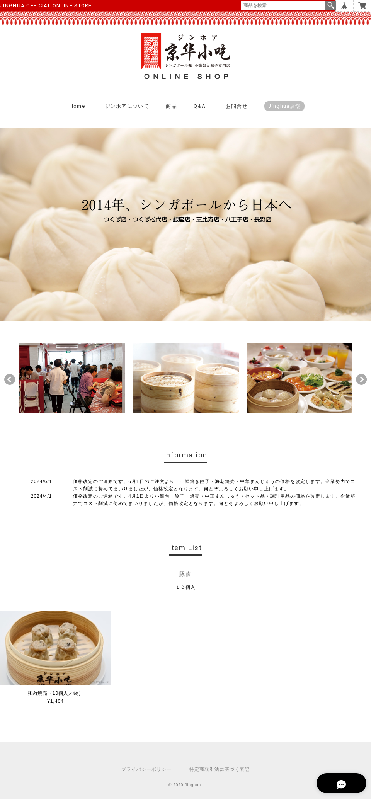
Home (77, 108)
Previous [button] (9, 381)
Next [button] (361, 381)
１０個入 (185, 589)
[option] (72, 379)
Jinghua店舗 (284, 108)
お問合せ (237, 108)
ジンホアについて (127, 108)
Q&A (200, 108)
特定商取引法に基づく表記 (219, 771)
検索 (330, 5)
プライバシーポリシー (146, 771)
